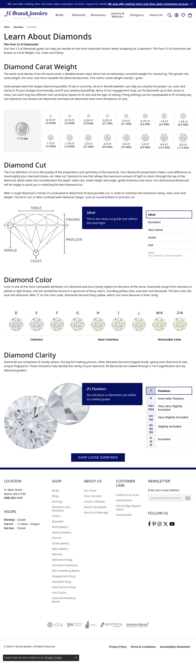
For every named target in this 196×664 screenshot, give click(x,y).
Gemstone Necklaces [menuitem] (65, 565)
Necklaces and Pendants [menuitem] (61, 508)
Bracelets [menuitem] (58, 521)
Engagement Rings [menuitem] (64, 576)
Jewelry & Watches (117, 15)
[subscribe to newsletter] (188, 498)
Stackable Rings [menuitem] (62, 581)
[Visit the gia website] (55, 625)
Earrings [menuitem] (57, 501)
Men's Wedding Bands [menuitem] (66, 571)
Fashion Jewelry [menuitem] (61, 532)
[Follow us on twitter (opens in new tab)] (165, 524)
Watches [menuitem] (57, 554)
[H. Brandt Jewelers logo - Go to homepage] (26, 15)
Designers (137, 15)
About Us (156, 15)
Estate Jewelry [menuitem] (60, 543)
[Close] (191, 4)
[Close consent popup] (76, 658)
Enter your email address (163, 490)
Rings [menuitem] (55, 496)
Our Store (90, 490)
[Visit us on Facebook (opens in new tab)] (149, 524)
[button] (170, 15)
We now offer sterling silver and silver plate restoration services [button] (148, 4)
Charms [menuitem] (57, 538)
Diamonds (79, 15)
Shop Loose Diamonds (98, 457)
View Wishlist (124, 500)
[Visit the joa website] (91, 625)
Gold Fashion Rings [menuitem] (64, 587)
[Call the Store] (13, 498)
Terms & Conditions (143, 647)
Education (18, 27)
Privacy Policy (118, 647)
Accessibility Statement (175, 647)
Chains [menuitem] (56, 516)
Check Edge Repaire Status (128, 507)
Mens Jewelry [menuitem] (60, 549)
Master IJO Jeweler (95, 507)
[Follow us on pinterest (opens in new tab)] (154, 524)
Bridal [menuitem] (55, 490)
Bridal (59, 15)
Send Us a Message (96, 512)
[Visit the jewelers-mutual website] (137, 625)
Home (7, 27)
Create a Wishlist (94, 501)
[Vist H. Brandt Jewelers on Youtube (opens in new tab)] (172, 524)
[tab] (169, 214)
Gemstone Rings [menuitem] (62, 560)
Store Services (93, 496)
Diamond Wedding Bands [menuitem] (63, 599)
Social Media (124, 515)
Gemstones (98, 15)
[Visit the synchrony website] (111, 625)
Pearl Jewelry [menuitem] (60, 527)
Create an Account (127, 495)
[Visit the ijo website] (74, 625)
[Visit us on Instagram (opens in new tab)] (160, 524)
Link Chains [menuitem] (59, 592)
